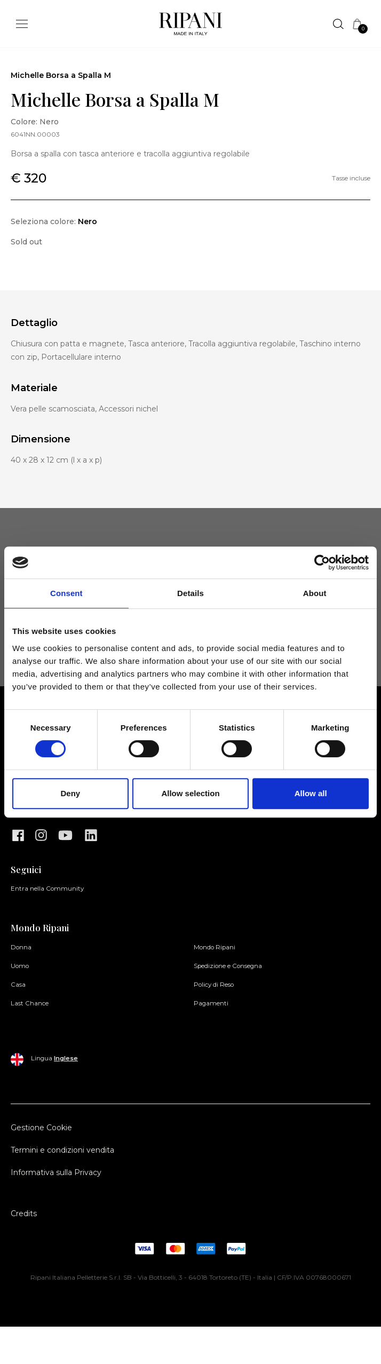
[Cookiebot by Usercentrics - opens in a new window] (322, 562)
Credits (24, 1213)
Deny (70, 793)
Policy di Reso (214, 984)
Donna (21, 947)
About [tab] (315, 593)
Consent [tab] (66, 593)
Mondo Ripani (214, 947)
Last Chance (30, 1003)
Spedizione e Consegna (228, 966)
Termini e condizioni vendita (62, 1150)
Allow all (311, 793)
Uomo (20, 966)
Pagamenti (211, 1003)
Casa (18, 984)
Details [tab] (190, 593)
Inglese (66, 1058)
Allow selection (190, 793)
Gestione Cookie (41, 1127)
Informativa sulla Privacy (56, 1172)
